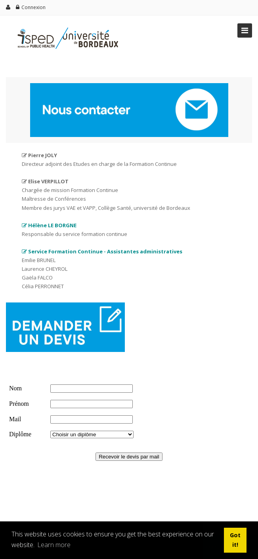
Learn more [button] (54, 544)
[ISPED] (65, 26)
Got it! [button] (235, 539)
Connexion (33, 7)
